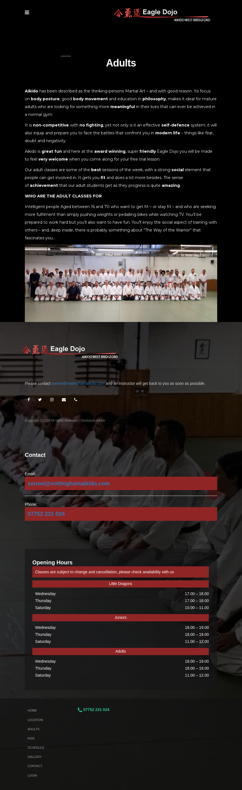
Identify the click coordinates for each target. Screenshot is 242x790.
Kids (31, 738)
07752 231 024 (46, 514)
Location (35, 720)
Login (32, 775)
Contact (35, 766)
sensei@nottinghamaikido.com (78, 383)
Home (32, 710)
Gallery (35, 756)
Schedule (36, 747)
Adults (34, 729)
